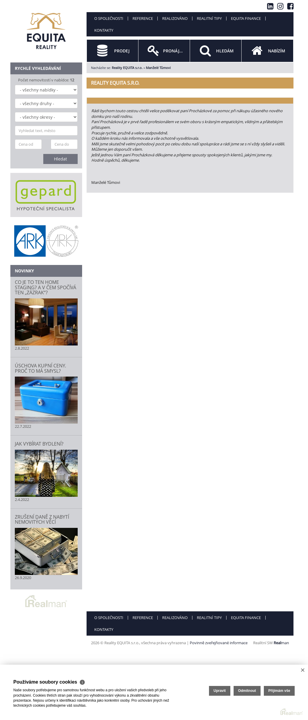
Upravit (219, 691)
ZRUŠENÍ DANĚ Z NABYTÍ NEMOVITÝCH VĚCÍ (42, 519)
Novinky (24, 271)
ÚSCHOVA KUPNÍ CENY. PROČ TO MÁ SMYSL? (40, 368)
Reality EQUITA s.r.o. (127, 67)
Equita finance (246, 18)
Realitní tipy (209, 18)
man (281, 642)
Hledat (60, 159)
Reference (143, 18)
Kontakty (103, 30)
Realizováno (175, 18)
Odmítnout (247, 691)
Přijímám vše (279, 691)
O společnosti (108, 18)
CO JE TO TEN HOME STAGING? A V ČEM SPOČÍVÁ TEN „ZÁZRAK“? (45, 287)
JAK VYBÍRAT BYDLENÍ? (39, 444)
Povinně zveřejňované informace (219, 642)
